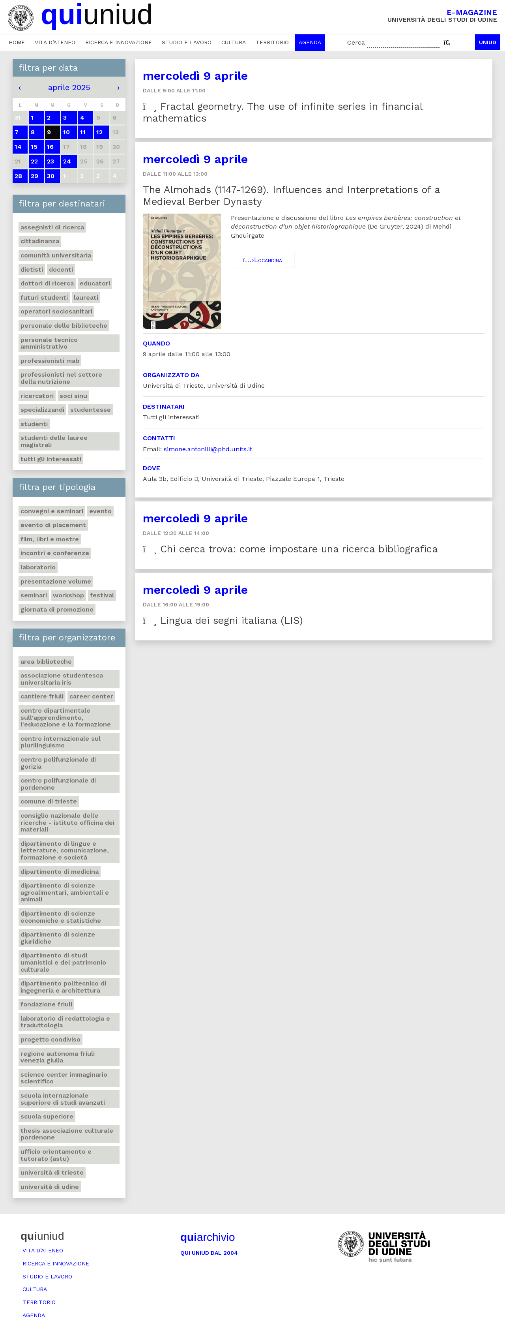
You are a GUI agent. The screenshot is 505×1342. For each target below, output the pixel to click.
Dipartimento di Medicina (60, 871)
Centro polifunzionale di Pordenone (58, 784)
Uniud (487, 42)
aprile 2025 (69, 87)
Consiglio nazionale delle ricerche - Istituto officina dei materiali (67, 822)
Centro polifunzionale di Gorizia (58, 763)
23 (50, 161)
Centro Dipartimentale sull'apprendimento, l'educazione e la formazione (66, 717)
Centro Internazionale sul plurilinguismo (61, 742)
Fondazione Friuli (46, 1004)
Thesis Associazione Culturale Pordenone (67, 1134)
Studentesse (90, 409)
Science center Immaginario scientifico (64, 1078)
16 (50, 146)
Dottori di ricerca (47, 283)
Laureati (86, 297)
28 (18, 176)
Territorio (272, 42)
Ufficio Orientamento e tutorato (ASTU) (56, 1155)
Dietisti (32, 269)
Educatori (95, 283)
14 (18, 146)
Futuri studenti (44, 297)
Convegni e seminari (52, 511)
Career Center (91, 696)
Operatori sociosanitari (56, 311)
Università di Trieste (52, 1172)
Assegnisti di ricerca (52, 227)
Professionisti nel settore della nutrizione (61, 378)
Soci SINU (73, 396)
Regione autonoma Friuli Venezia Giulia (58, 1057)
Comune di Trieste (49, 801)
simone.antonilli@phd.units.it (208, 449)
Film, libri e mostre (50, 539)
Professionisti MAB (50, 360)
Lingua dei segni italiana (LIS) (223, 620)
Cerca (356, 42)
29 (34, 176)
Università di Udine (50, 1186)
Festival (102, 595)
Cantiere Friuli (42, 696)
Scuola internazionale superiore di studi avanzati (63, 1099)
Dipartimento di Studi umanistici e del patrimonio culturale (63, 962)
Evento (100, 511)
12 (99, 132)
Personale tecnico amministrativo (49, 343)
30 (50, 176)
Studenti (34, 424)
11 (83, 132)
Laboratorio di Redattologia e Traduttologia (65, 1022)
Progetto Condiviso (50, 1039)
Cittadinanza (40, 241)
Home (17, 42)
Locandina (262, 260)
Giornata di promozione (57, 609)
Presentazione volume (56, 581)
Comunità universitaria (56, 255)
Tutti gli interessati (51, 459)
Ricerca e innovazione (118, 42)
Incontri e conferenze (55, 553)
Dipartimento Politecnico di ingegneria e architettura (63, 987)
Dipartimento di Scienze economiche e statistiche (61, 917)
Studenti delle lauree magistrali (54, 441)
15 (34, 146)
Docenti (61, 269)
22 (34, 161)
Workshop (68, 595)
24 (67, 161)
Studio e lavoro (186, 42)
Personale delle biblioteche (64, 325)
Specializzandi (42, 409)
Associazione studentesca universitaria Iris (62, 679)
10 (66, 132)
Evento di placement (53, 525)
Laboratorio (38, 567)
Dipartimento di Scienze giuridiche (58, 938)
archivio (207, 1237)
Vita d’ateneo (55, 42)
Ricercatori (37, 396)
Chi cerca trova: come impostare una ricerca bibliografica (290, 549)
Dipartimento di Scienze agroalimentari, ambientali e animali (65, 892)
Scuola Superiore (47, 1116)
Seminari (34, 595)
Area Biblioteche (46, 661)
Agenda (310, 42)
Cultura (233, 42)
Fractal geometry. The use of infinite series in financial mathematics (283, 112)
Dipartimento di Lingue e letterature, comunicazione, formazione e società (65, 850)
